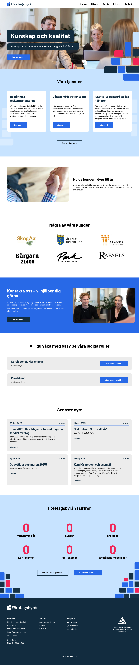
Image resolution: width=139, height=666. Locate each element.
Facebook (74, 623)
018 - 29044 (12, 636)
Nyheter (116, 4)
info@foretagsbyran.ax (16, 633)
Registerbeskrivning (47, 623)
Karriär (106, 4)
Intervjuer (43, 629)
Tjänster (94, 4)
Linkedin (73, 630)
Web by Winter (69, 657)
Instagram (74, 626)
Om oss (83, 4)
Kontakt (128, 4)
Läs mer (14, 447)
